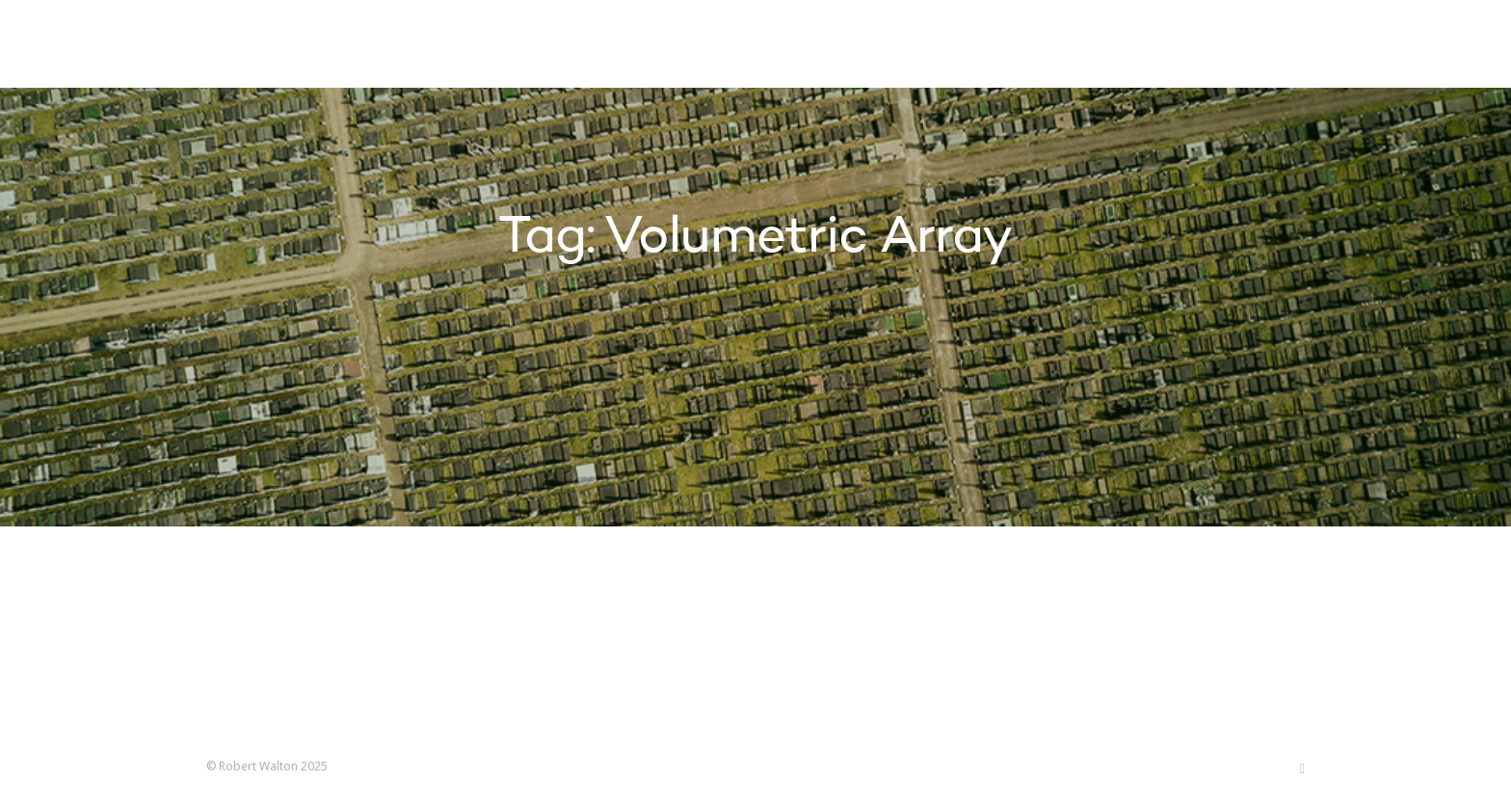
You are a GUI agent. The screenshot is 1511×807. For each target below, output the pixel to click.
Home (773, 46)
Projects (862, 46)
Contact (1155, 46)
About (1064, 46)
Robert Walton (251, 43)
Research (969, 46)
